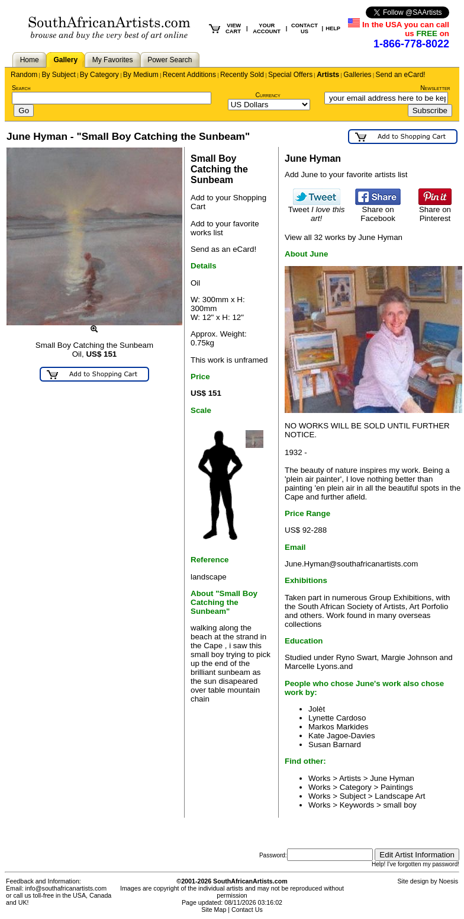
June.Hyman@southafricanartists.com (351, 563)
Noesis (448, 881)
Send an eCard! (401, 75)
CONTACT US (304, 28)
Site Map (213, 909)
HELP (333, 28)
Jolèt (316, 709)
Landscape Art (400, 796)
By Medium (141, 75)
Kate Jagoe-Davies (341, 735)
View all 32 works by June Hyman (343, 237)
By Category (99, 75)
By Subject (58, 75)
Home (29, 60)
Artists (328, 75)
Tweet (316, 210)
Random (24, 75)
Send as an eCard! (223, 249)
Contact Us (247, 909)
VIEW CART (233, 28)
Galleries (357, 75)
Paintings (397, 787)
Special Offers (290, 75)
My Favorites (112, 60)
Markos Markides (338, 726)
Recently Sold (242, 75)
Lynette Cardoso (337, 717)
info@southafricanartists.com (66, 888)
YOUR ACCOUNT (267, 28)
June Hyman (392, 778)
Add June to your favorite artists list (346, 174)
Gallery (65, 60)
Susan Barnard (334, 744)
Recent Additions (189, 75)
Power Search (169, 60)
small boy (399, 804)
